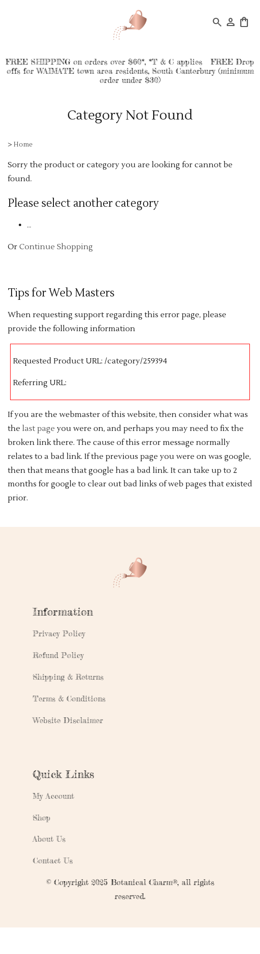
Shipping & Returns (68, 677)
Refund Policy (58, 655)
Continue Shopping (56, 247)
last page (38, 428)
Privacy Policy (59, 633)
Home (23, 144)
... (29, 225)
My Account (53, 796)
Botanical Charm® (144, 882)
